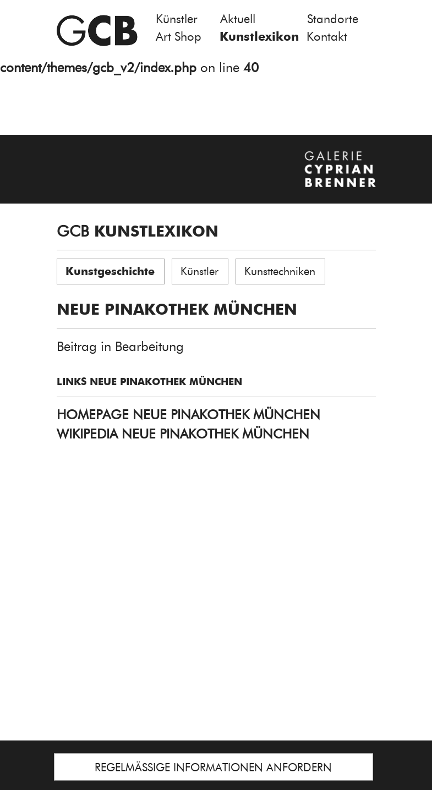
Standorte (332, 19)
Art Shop (178, 36)
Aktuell (237, 19)
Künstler (177, 19)
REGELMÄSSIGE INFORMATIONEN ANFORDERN (213, 767)
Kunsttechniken (279, 271)
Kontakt (327, 36)
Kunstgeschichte (110, 271)
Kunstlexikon (259, 36)
